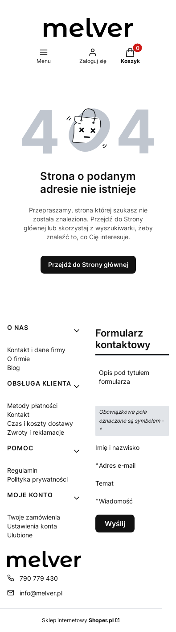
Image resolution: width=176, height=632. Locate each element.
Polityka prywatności (37, 479)
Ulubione (20, 535)
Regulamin (22, 470)
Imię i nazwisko (117, 447)
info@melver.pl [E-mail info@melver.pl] (41, 593)
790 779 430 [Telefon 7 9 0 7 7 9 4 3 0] (39, 578)
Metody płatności (32, 405)
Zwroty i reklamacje (35, 432)
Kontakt (18, 414)
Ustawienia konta (32, 526)
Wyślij (115, 523)
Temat (104, 483)
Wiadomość (116, 501)
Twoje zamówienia (33, 517)
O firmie (18, 358)
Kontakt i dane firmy (36, 349)
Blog (13, 367)
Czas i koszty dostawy (40, 423)
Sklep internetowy (78, 620)
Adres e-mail (117, 465)
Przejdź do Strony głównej (88, 264)
